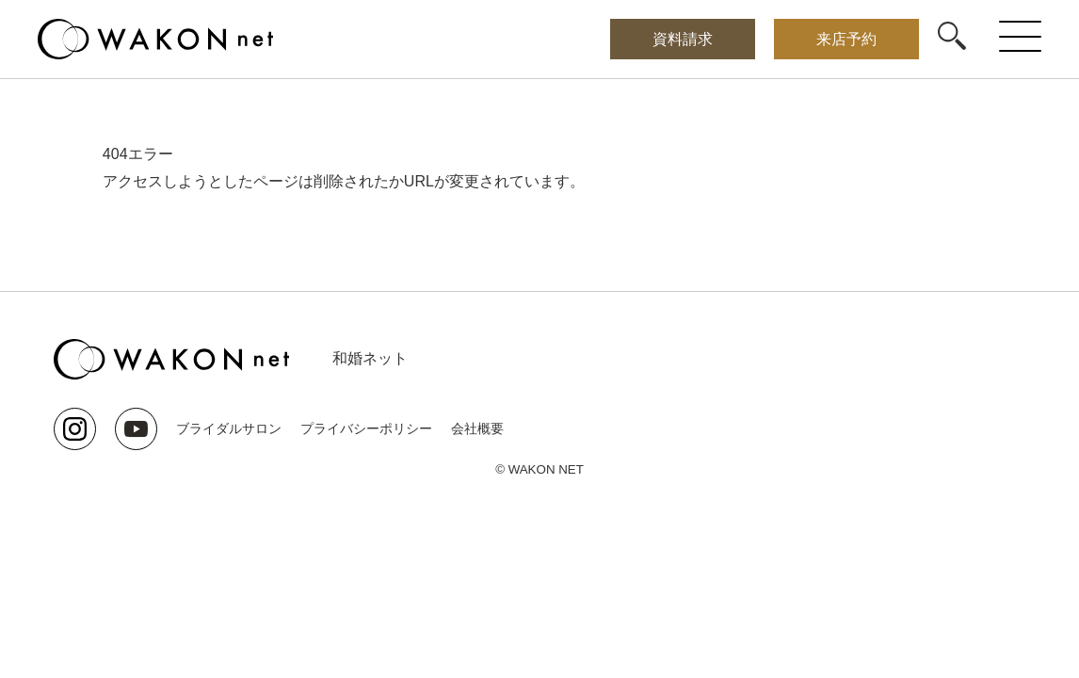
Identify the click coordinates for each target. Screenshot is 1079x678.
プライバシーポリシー (366, 428)
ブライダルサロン (229, 428)
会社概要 (477, 428)
